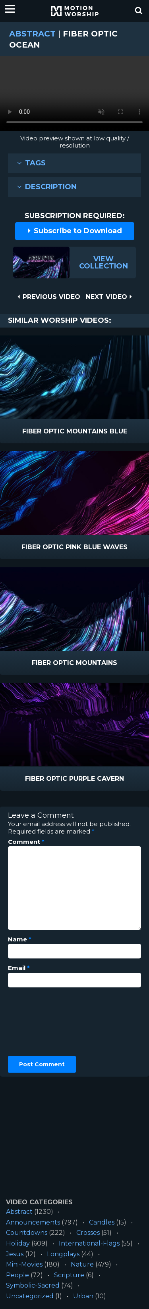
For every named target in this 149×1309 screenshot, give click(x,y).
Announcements (33, 1222)
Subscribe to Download (74, 230)
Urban (83, 1296)
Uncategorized (30, 1296)
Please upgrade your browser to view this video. (74, 95)
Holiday (18, 1243)
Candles (101, 1222)
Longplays (63, 1254)
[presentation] (40, 1021)
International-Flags (89, 1243)
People (17, 1275)
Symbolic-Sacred (33, 1285)
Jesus (14, 1254)
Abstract (32, 33)
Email (19, 968)
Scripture (69, 1275)
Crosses (88, 1232)
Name (19, 939)
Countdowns (26, 1232)
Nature (82, 1264)
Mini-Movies (24, 1264)
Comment (26, 841)
